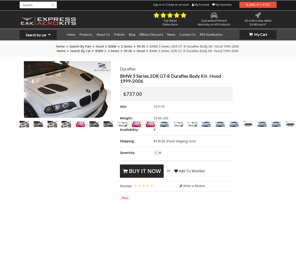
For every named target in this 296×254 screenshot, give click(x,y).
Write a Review (192, 186)
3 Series (126, 46)
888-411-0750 (258, 4)
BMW (112, 46)
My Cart (258, 34)
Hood (100, 46)
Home (60, 46)
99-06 (141, 46)
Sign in (157, 5)
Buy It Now (142, 171)
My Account (200, 5)
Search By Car (80, 51)
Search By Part (80, 46)
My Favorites (222, 5)
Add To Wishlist (189, 171)
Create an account (177, 5)
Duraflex (127, 68)
